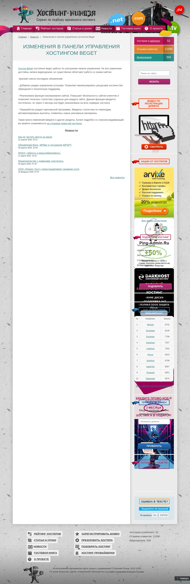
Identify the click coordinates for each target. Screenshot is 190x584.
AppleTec (150, 366)
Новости (34, 37)
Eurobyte (150, 336)
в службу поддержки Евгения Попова (125, 571)
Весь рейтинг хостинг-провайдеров (154, 386)
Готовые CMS (144, 270)
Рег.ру (150, 354)
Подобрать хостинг (95, 546)
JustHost (150, 360)
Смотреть (156, 146)
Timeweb (150, 372)
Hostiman (150, 342)
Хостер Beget (25, 68)
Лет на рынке (144, 255)
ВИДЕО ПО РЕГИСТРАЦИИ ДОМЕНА (154, 103)
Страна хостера (145, 260)
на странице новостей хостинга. (64, 123)
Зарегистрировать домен (100, 533)
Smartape (150, 330)
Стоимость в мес (146, 280)
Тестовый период (146, 245)
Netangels (150, 378)
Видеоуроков (144, 57)
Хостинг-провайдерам (98, 552)
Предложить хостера (97, 540)
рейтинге (155, 41)
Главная (22, 37)
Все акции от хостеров (154, 220)
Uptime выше (144, 250)
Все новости (117, 177)
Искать (154, 81)
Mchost (150, 324)
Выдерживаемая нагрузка (145, 276)
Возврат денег (144, 265)
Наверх (183, 578)
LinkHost (150, 348)
